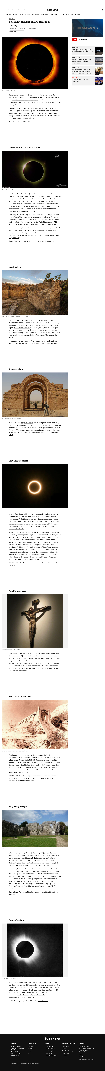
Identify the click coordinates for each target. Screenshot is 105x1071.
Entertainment (54, 14)
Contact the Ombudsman (86, 1059)
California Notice (50, 1048)
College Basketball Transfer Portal (16, 1054)
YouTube (30, 1046)
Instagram (30, 1051)
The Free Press (75, 14)
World (21, 14)
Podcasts (64, 1048)
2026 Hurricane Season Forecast (17, 1049)
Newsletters (65, 1046)
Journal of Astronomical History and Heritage (29, 526)
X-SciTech (12, 19)
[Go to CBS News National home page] (52, 10)
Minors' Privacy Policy (51, 1055)
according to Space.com (25, 206)
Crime (62, 14)
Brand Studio (65, 1053)
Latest (4, 10)
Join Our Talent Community (83, 1051)
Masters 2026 (14, 1052)
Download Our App (67, 1051)
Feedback (82, 1056)
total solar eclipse (40, 663)
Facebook (30, 1048)
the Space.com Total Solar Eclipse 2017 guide (42, 224)
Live (20, 10)
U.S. (3, 14)
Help (80, 1054)
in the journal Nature (22, 328)
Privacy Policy (49, 1046)
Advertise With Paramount (86, 1048)
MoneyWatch (44, 14)
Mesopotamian (14, 341)
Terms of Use (48, 1053)
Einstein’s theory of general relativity (31, 995)
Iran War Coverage (16, 1046)
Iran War (8, 14)
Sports (67, 14)
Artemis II (15, 14)
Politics (27, 14)
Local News (12, 10)
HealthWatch (35, 14)
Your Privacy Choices (51, 1051)
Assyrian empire (27, 423)
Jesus (24, 656)
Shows (26, 10)
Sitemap (64, 1055)
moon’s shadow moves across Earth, (25, 100)
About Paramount (84, 1046)
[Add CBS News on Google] (17, 31)
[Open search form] (102, 10)
